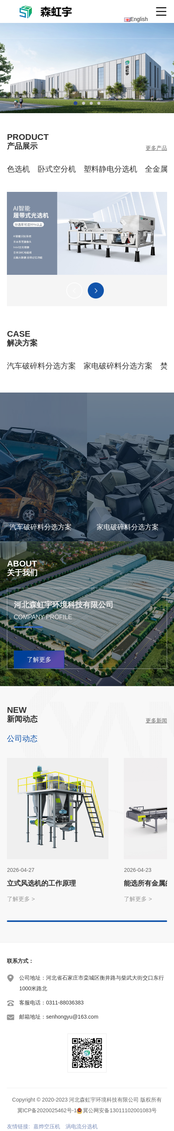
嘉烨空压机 (46, 1126)
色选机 (18, 169)
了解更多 (39, 659)
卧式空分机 (57, 169)
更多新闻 (156, 720)
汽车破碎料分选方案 (41, 366)
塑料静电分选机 (110, 169)
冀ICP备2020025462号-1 (47, 1110)
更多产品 (156, 148)
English (136, 19)
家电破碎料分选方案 (118, 366)
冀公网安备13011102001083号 (120, 1110)
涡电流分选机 (82, 1126)
